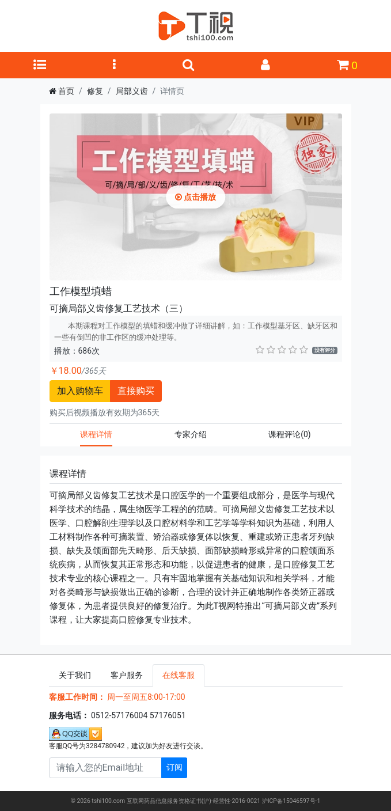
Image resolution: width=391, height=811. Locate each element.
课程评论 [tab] (289, 434)
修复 (95, 91)
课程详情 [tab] (96, 434)
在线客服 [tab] (178, 675)
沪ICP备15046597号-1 (291, 801)
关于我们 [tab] (75, 675)
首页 (66, 91)
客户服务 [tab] (127, 675)
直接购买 (135, 390)
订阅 (174, 767)
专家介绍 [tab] (190, 434)
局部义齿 (132, 91)
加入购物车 (80, 390)
